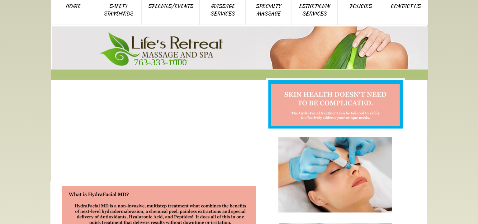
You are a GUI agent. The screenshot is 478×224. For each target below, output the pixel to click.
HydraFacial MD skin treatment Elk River (155, 132)
